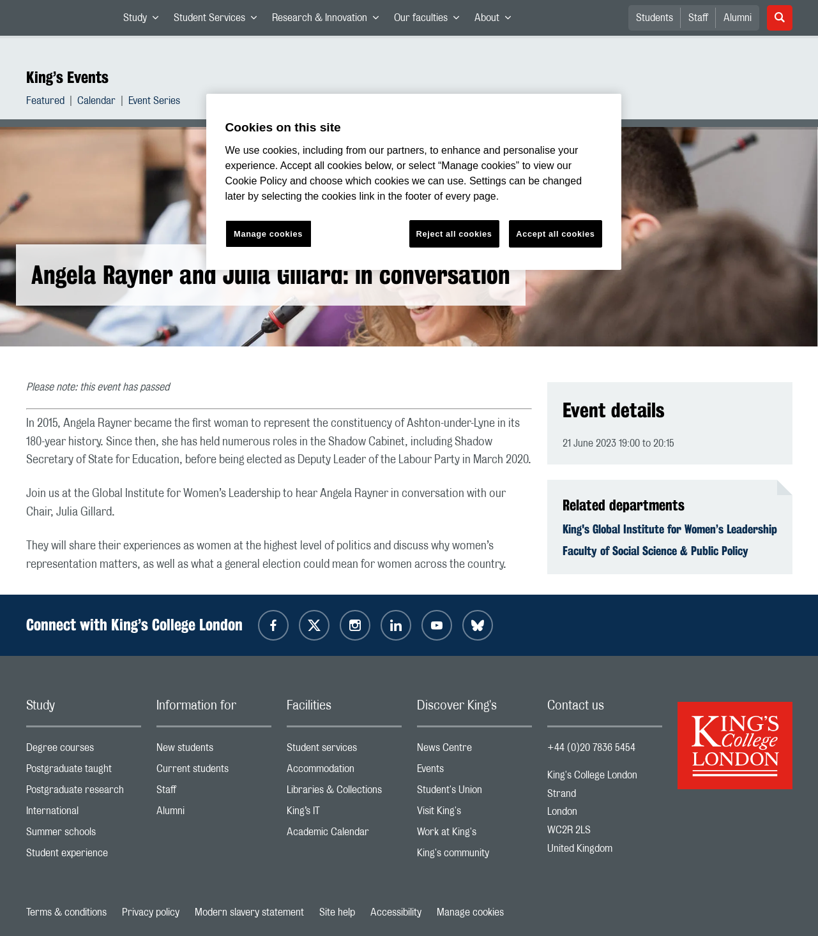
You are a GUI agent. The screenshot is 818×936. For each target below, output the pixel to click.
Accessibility (395, 912)
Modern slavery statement (249, 912)
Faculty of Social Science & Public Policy (655, 550)
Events (474, 772)
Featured (45, 102)
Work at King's (474, 835)
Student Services (219, 20)
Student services (344, 751)
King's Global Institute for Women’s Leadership (670, 529)
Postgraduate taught (83, 772)
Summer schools (83, 835)
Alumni (737, 18)
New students (213, 751)
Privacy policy (150, 912)
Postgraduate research (83, 793)
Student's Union (474, 793)
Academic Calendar (344, 835)
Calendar (96, 102)
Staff (698, 18)
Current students (213, 772)
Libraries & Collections (344, 793)
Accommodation (344, 772)
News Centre (474, 751)
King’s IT (344, 814)
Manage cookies (470, 912)
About (496, 20)
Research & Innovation (329, 20)
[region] (413, 182)
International (83, 814)
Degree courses (83, 751)
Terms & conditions (66, 912)
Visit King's (474, 814)
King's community (474, 856)
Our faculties (430, 20)
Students (654, 18)
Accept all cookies (555, 234)
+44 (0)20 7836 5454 (591, 748)
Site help (337, 912)
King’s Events (67, 77)
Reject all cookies (454, 234)
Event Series (154, 102)
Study (144, 20)
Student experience (83, 856)
